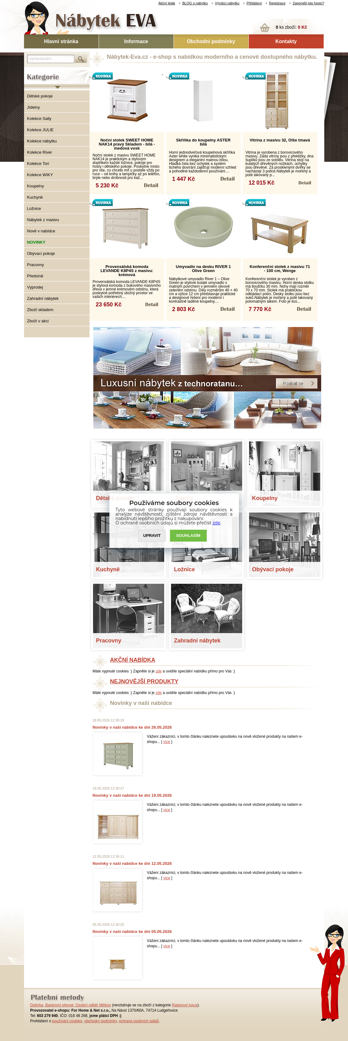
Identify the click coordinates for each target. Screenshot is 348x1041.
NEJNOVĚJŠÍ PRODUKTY (144, 681)
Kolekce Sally (39, 118)
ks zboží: (291, 27)
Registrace (277, 3)
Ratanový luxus (185, 1005)
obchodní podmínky (100, 1021)
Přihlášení (254, 3)
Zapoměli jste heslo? (308, 3)
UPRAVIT (152, 535)
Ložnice (34, 208)
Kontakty (286, 41)
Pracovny (35, 264)
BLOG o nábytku (195, 3)
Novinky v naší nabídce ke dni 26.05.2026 (132, 727)
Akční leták (166, 3)
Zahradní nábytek (43, 298)
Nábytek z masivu (43, 219)
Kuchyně (35, 197)
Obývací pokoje (41, 253)
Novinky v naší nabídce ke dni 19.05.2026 (132, 795)
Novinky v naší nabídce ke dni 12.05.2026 (132, 863)
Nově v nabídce (41, 231)
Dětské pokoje (40, 96)
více (166, 742)
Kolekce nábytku (42, 141)
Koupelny (35, 186)
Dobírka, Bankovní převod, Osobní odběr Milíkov (70, 1005)
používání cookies (67, 1021)
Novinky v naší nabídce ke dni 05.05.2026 (132, 931)
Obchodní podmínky (211, 41)
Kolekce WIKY (40, 174)
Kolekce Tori (38, 163)
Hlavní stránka (61, 41)
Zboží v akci (38, 321)
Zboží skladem (40, 309)
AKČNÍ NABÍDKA (132, 660)
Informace (136, 41)
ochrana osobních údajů (139, 1021)
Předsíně (35, 276)
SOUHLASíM (188, 535)
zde (159, 671)
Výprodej (35, 287)
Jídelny (33, 107)
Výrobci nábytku (227, 3)
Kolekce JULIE (40, 129)
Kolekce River (39, 152)
